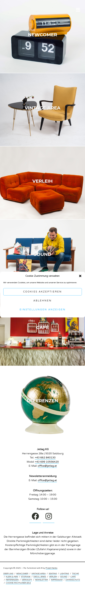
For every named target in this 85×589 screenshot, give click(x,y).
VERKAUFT (27, 580)
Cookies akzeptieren (42, 291)
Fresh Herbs (51, 568)
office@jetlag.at (47, 465)
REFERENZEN (12, 580)
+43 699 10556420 (47, 461)
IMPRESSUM (56, 580)
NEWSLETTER (41, 580)
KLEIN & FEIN (12, 576)
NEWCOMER (22, 573)
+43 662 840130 (45, 457)
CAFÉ (73, 576)
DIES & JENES (40, 576)
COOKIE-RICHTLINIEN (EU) (18, 583)
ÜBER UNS (8, 573)
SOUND (63, 576)
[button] (80, 276)
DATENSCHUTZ (73, 580)
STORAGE (25, 576)
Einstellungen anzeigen (43, 309)
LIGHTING (64, 573)
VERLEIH (53, 576)
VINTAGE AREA (38, 573)
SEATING (53, 573)
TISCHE (75, 573)
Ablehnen (42, 300)
